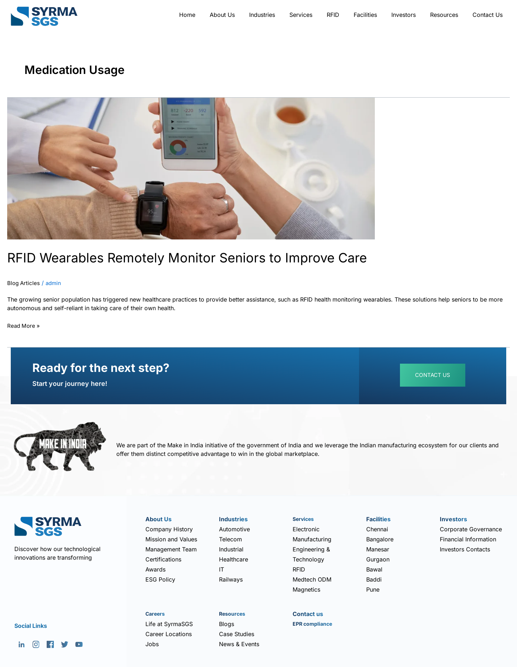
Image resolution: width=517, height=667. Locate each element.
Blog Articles (24, 283)
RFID (333, 14)
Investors (403, 14)
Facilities (365, 14)
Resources (444, 14)
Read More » (24, 325)
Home (187, 14)
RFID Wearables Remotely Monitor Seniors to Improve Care (205, 257)
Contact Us (487, 14)
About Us (222, 14)
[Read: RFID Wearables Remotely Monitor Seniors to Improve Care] (191, 168)
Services (300, 14)
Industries (262, 14)
